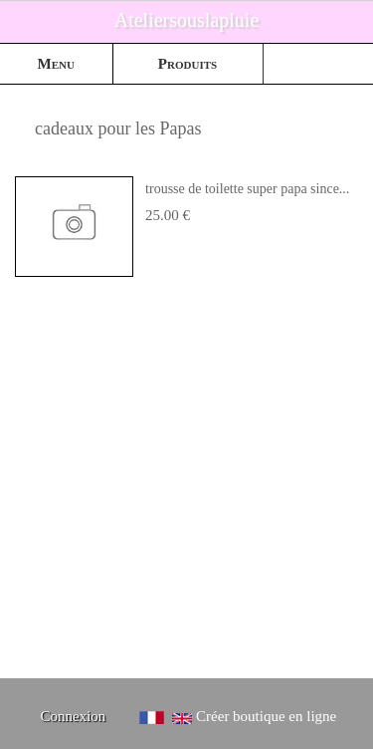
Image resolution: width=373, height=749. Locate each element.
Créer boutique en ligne (266, 716)
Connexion (73, 716)
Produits (187, 64)
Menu (56, 64)
